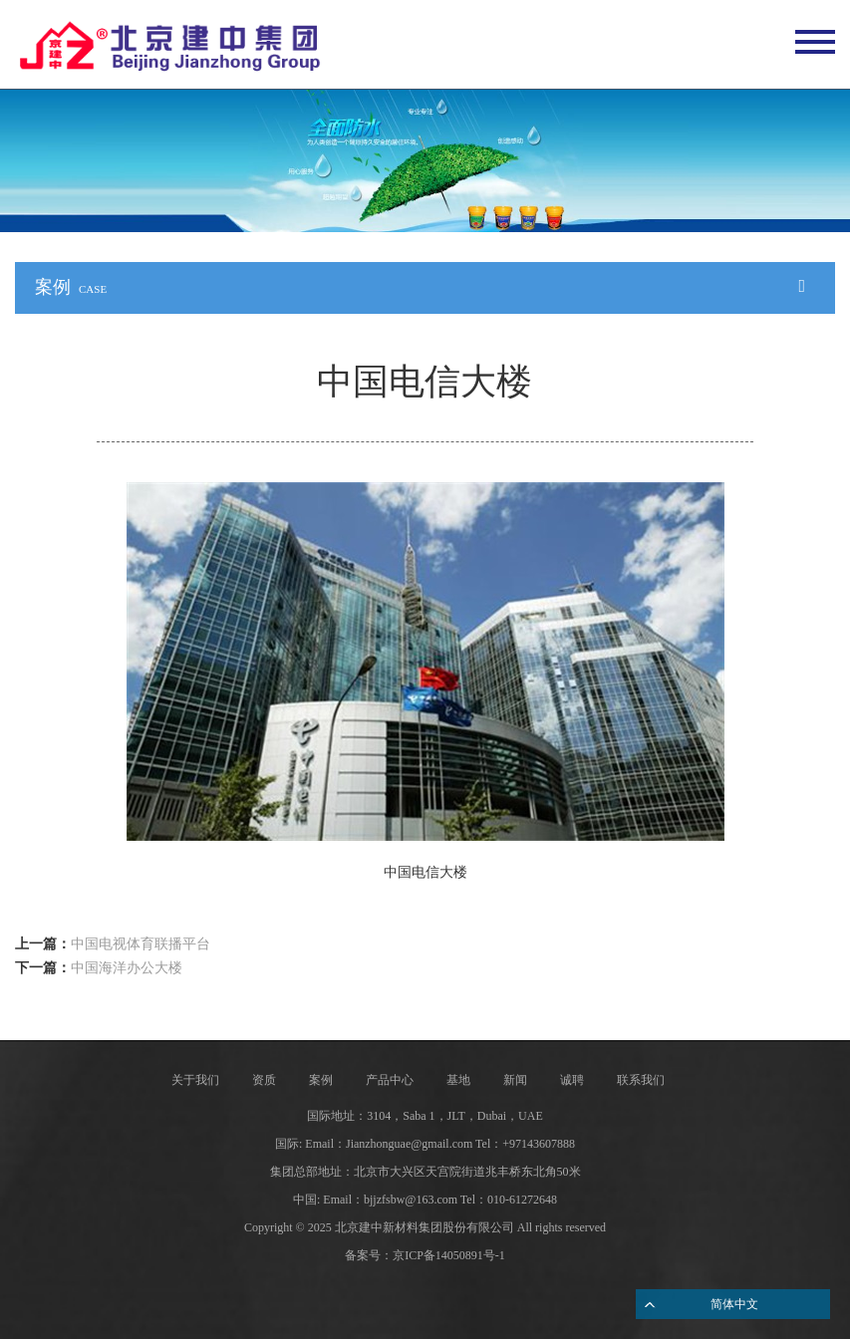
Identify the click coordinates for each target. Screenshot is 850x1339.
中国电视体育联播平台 (140, 944)
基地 (458, 1080)
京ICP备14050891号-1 (449, 1255)
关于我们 (195, 1080)
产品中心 (390, 1080)
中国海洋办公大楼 (126, 967)
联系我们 (641, 1080)
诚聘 (572, 1080)
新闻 (515, 1080)
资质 (264, 1080)
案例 (321, 1080)
